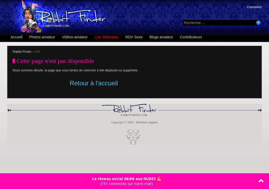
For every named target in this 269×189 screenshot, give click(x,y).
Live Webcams (107, 37)
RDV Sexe (133, 37)
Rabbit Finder (22, 52)
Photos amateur (42, 37)
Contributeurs (191, 37)
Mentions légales (147, 122)
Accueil (16, 37)
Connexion (254, 7)
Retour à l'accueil (94, 83)
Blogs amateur (161, 37)
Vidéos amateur (75, 37)
